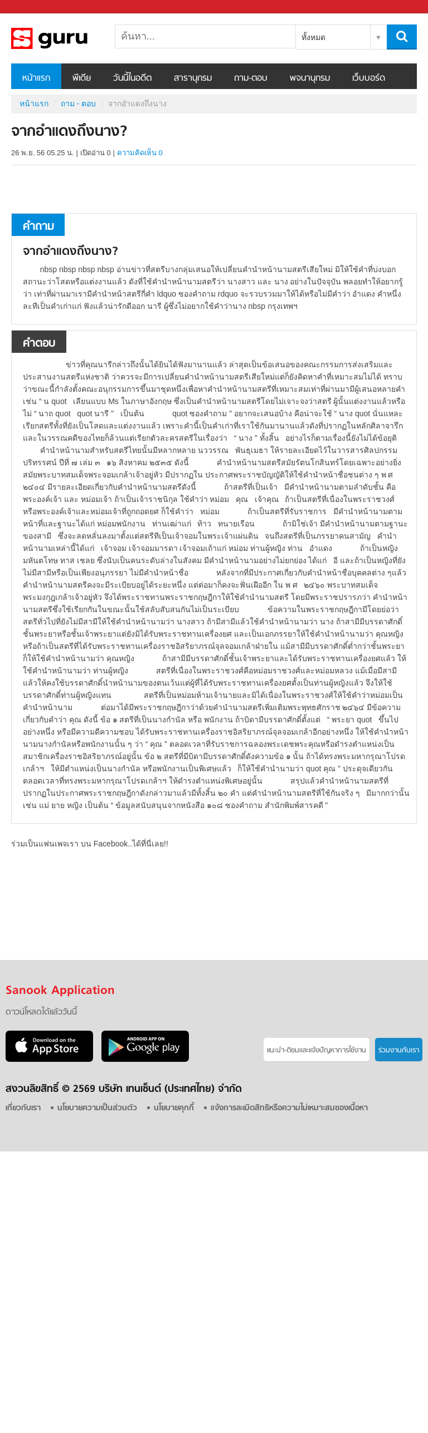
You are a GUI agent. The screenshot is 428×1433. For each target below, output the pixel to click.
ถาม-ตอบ (251, 78)
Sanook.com (33, 7)
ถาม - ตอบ (78, 103)
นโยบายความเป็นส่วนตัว (97, 1108)
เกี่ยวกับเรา (23, 1108)
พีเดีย (81, 78)
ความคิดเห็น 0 (140, 153)
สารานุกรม (193, 78)
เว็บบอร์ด (368, 78)
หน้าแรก (36, 78)
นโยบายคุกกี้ (174, 1108)
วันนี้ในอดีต (132, 78)
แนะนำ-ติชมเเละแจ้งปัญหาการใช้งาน (316, 1050)
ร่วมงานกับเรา (398, 1050)
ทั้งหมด (313, 37)
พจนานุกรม (310, 78)
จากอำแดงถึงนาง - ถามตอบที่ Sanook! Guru (69, 38)
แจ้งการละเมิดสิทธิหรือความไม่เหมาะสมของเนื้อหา (289, 1108)
